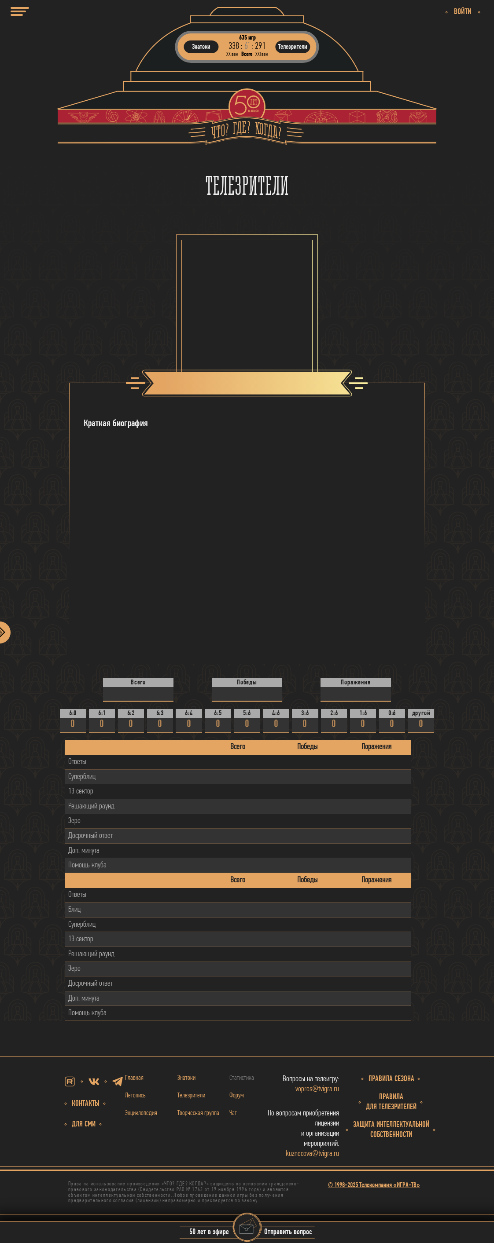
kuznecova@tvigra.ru (312, 1154)
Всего (246, 54)
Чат (233, 1113)
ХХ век (232, 54)
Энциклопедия (141, 1113)
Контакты (86, 1104)
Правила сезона (391, 1079)
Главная (134, 1078)
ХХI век (261, 54)
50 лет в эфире (209, 1232)
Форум (236, 1095)
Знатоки (186, 1078)
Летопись (135, 1095)
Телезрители (191, 1095)
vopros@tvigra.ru (317, 1089)
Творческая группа (198, 1113)
